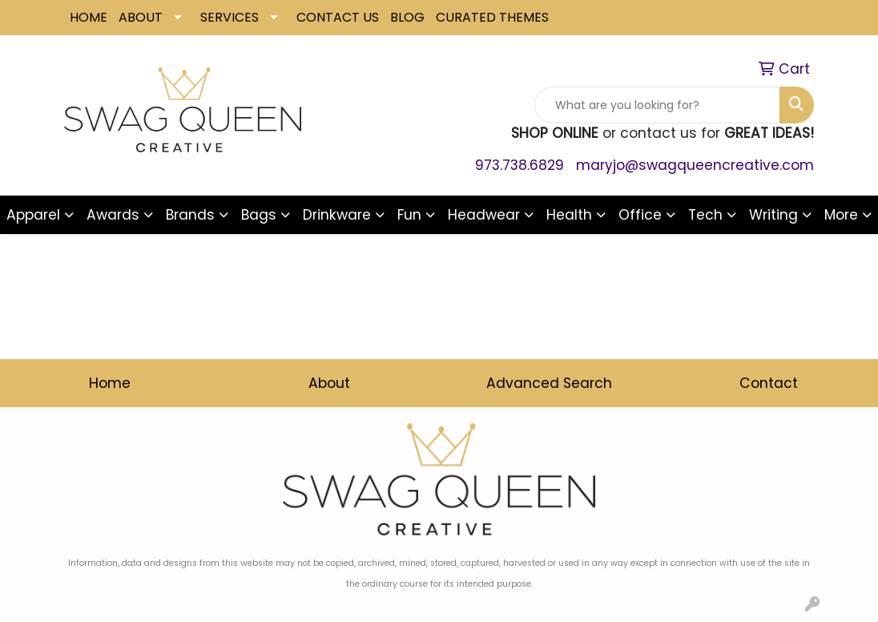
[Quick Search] (657, 105)
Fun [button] (409, 214)
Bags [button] (258, 214)
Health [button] (569, 214)
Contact (768, 383)
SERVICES (229, 17)
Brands (190, 214)
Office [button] (640, 214)
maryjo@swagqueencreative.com (695, 165)
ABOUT (141, 17)
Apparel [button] (33, 214)
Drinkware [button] (337, 214)
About (329, 383)
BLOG (407, 17)
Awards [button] (113, 214)
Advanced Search (549, 383)
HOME (88, 17)
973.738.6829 (519, 165)
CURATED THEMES (492, 17)
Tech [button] (705, 214)
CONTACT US (337, 17)
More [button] (841, 214)
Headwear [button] (484, 214)
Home (110, 383)
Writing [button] (773, 214)
